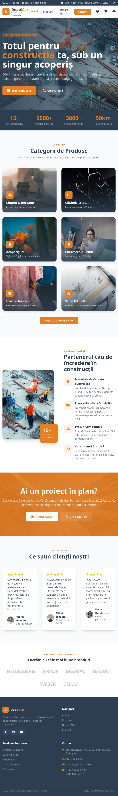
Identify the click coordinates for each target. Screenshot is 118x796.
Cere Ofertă (53, 90)
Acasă (34, 11)
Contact (82, 11)
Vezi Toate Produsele (59, 320)
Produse (49, 11)
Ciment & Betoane (13, 749)
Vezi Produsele (19, 90)
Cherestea (8, 769)
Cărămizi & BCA (11, 754)
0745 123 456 (76, 517)
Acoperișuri (9, 759)
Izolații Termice (11, 764)
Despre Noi (64, 11)
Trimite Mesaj (42, 517)
